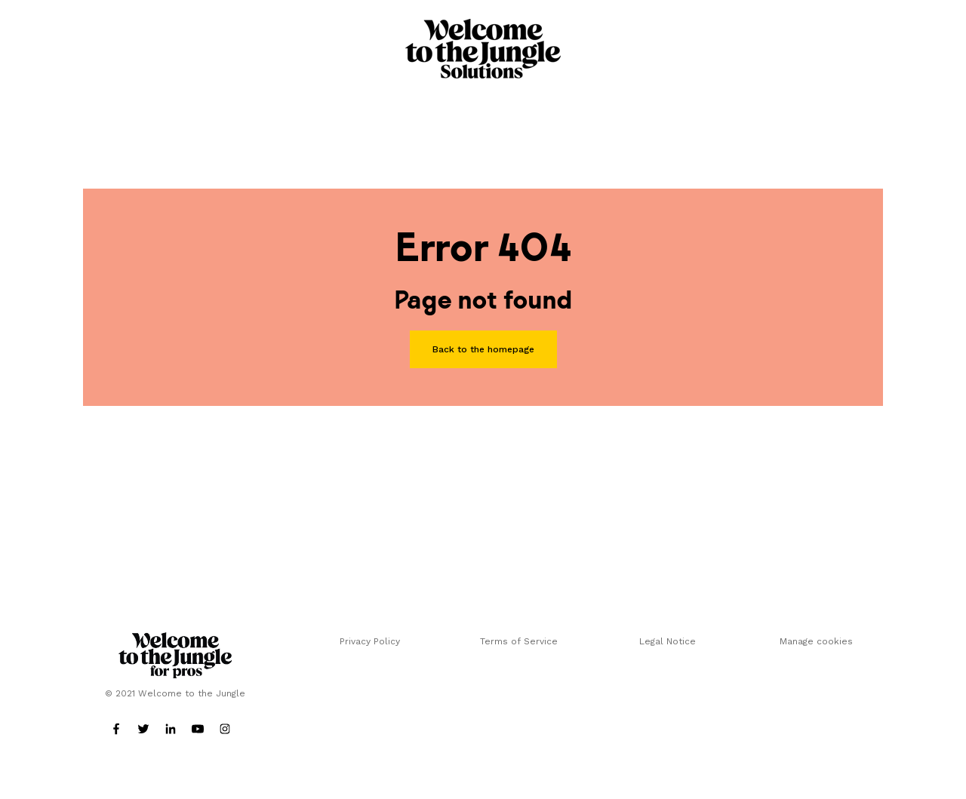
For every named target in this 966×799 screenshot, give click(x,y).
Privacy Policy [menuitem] (370, 641)
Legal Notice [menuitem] (667, 641)
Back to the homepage (483, 349)
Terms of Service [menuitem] (519, 641)
